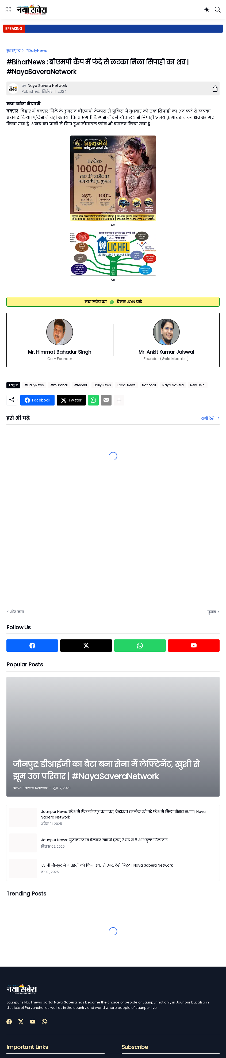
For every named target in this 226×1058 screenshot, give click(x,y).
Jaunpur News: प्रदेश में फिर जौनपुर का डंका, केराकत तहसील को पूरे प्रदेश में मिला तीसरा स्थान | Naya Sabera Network (123, 814)
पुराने (212, 612)
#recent (80, 385)
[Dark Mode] (206, 9)
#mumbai (59, 385)
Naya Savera (173, 385)
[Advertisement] (59, 544)
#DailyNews (36, 50)
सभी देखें (207, 418)
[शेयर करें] (213, 88)
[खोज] (217, 9)
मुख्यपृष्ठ (13, 50)
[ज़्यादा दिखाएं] (119, 400)
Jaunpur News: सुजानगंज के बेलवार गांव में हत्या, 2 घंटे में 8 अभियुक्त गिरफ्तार (104, 840)
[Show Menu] (8, 9)
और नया (17, 612)
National (149, 385)
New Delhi (197, 385)
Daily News (102, 385)
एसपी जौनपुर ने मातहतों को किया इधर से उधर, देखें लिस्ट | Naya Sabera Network (107, 865)
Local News (126, 385)
